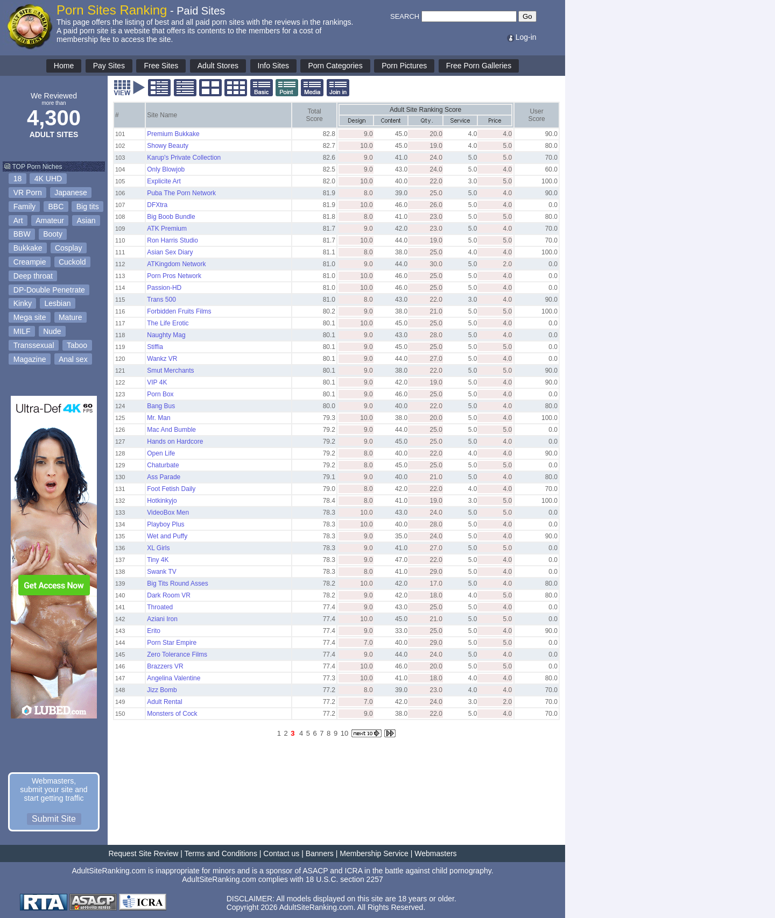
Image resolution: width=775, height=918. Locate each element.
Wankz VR (162, 358)
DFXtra (157, 205)
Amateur (50, 220)
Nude (52, 331)
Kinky (22, 303)
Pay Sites (109, 65)
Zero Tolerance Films (177, 654)
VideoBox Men (168, 512)
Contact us (281, 853)
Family (24, 206)
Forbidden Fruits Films (179, 311)
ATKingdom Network (176, 264)
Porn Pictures (404, 65)
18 (17, 178)
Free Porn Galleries (478, 65)
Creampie (29, 262)
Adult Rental (164, 702)
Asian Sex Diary (170, 252)
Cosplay (68, 248)
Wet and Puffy (167, 536)
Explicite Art (164, 181)
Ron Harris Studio (172, 240)
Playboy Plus (165, 524)
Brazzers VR (165, 666)
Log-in (521, 37)
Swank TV (161, 571)
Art (18, 220)
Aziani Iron (162, 619)
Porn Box (160, 394)
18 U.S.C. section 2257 (344, 879)
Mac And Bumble (171, 429)
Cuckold (72, 262)
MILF (22, 331)
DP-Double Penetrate (49, 290)
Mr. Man (158, 418)
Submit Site (54, 818)
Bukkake (28, 248)
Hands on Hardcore (175, 441)
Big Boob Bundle (171, 216)
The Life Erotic (167, 323)
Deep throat (33, 276)
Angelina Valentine (173, 678)
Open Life (161, 453)
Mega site (29, 317)
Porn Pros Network (174, 276)
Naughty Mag (166, 335)
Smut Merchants (170, 370)
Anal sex (73, 359)
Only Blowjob (166, 169)
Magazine (29, 359)
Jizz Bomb (162, 690)
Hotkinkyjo (162, 500)
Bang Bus (161, 406)
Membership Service (374, 853)
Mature (70, 317)
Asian (86, 220)
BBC (56, 206)
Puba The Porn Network (181, 193)
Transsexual (33, 345)
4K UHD (48, 178)
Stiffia (155, 347)
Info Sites (273, 65)
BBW (22, 234)
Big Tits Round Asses (177, 583)
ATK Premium (167, 228)
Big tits (87, 206)
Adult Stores (218, 65)
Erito (153, 631)
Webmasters (435, 853)
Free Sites (161, 65)
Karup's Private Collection (184, 157)
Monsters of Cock (172, 713)
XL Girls (158, 548)
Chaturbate (163, 465)
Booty (52, 234)
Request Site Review (143, 853)
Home (64, 65)
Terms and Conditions (221, 853)
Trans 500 (161, 299)
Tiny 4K (157, 560)
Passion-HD (164, 287)
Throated (160, 607)
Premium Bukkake (173, 134)
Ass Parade (163, 477)
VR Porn (27, 192)
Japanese (70, 192)
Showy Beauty (167, 146)
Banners (320, 853)
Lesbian (57, 303)
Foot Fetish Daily (171, 489)
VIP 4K (157, 382)
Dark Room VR (169, 595)
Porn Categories (335, 65)
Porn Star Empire (171, 642)
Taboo (77, 345)
